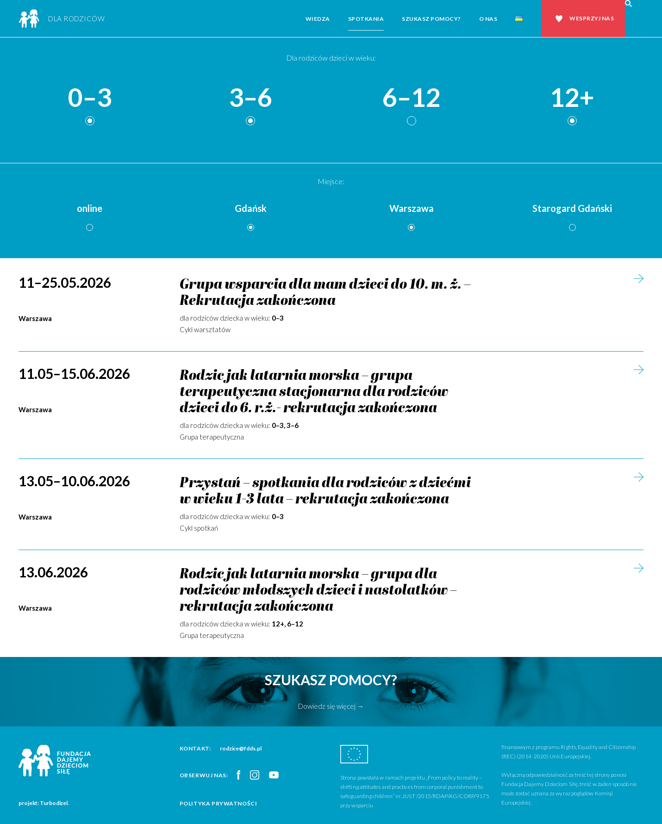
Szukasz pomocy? (431, 18)
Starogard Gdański (572, 208)
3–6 (250, 97)
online (89, 208)
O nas (488, 18)
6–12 (411, 97)
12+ (572, 97)
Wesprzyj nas (591, 18)
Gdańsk (251, 208)
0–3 (90, 97)
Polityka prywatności (218, 803)
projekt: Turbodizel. (44, 802)
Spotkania (366, 18)
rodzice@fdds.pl (241, 748)
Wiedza (318, 18)
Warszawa (411, 208)
